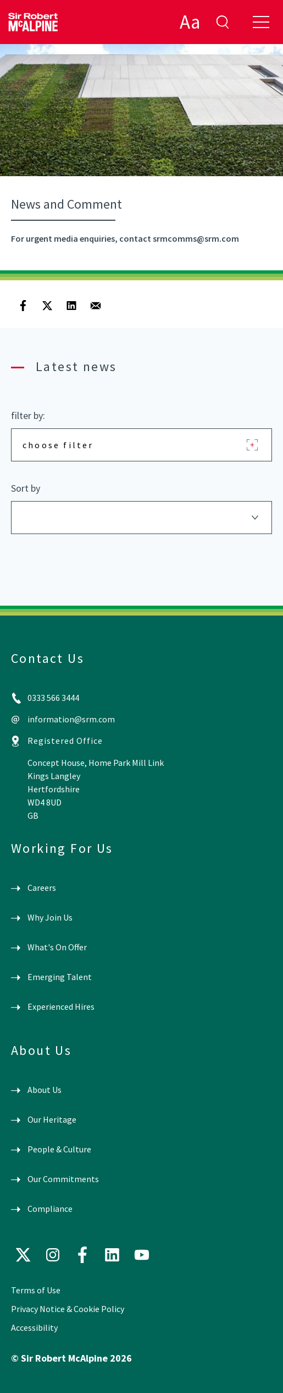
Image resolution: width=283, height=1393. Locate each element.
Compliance (50, 1208)
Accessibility (34, 1327)
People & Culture (59, 1149)
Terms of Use (35, 1290)
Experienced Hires (61, 1006)
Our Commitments (63, 1178)
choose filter (58, 444)
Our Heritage (51, 1119)
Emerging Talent (59, 976)
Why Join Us (50, 917)
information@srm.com (71, 719)
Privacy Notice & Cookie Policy (67, 1308)
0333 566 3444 (53, 697)
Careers (41, 887)
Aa (190, 22)
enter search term (222, 22)
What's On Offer (57, 947)
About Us (44, 1089)
